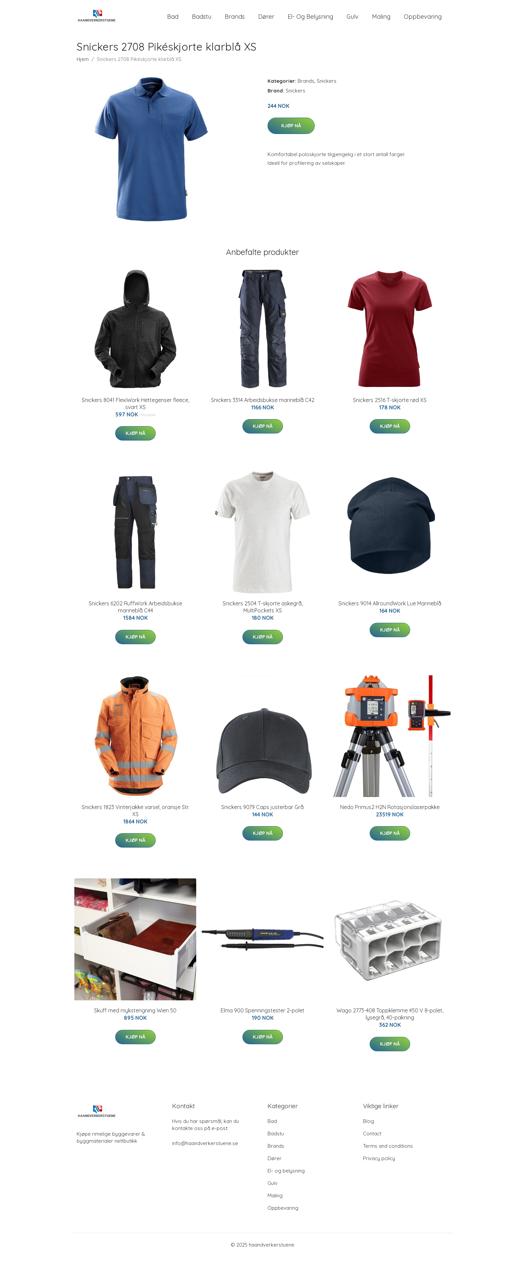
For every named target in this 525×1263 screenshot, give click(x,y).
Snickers (326, 87)
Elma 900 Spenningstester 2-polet (262, 1017)
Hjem (83, 66)
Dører (266, 20)
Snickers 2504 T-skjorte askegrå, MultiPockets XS (263, 613)
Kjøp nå (291, 132)
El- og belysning (310, 20)
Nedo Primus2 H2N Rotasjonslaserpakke (390, 813)
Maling (381, 20)
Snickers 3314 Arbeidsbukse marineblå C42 (262, 406)
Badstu (201, 20)
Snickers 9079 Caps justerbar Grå (262, 813)
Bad (172, 20)
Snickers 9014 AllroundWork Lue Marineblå (390, 610)
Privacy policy (379, 1165)
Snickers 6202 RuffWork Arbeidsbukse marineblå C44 (135, 613)
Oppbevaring (423, 20)
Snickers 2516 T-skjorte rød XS (390, 406)
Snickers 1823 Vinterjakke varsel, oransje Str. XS (135, 817)
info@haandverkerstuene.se (205, 1150)
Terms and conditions (388, 1152)
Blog (368, 1128)
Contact (372, 1140)
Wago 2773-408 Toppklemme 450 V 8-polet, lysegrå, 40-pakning (389, 1020)
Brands (235, 20)
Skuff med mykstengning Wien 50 (135, 1017)
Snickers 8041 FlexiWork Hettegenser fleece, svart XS (135, 410)
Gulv (353, 20)
